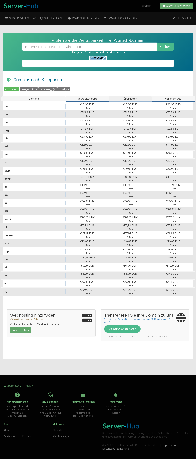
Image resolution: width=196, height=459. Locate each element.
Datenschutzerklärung (115, 448)
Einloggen (182, 18)
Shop (7, 430)
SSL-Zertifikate (52, 18)
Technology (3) (48, 89)
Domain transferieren (120, 18)
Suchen (165, 47)
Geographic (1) (29, 89)
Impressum (169, 445)
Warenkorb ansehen (176, 6)
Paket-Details (20, 330)
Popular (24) (11, 89)
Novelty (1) (63, 89)
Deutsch (147, 5)
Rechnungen (62, 436)
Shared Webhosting (20, 18)
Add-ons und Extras (17, 436)
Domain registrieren (83, 18)
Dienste (58, 430)
